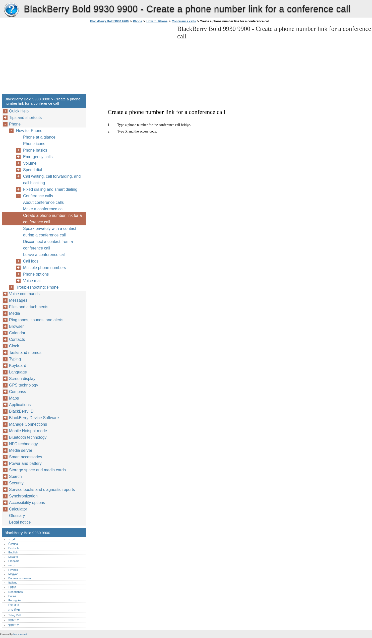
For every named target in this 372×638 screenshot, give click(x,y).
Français (13, 560)
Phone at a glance (39, 137)
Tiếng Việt (14, 615)
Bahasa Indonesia (19, 578)
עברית (11, 565)
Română (13, 604)
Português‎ (14, 600)
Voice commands (24, 294)
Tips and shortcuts (25, 117)
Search (15, 476)
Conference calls (184, 21)
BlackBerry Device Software (34, 418)
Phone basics (35, 150)
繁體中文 (13, 624)
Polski (12, 596)
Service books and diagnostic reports (42, 489)
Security (16, 483)
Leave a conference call (44, 254)
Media (14, 313)
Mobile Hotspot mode (28, 431)
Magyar (13, 574)
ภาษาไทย (14, 609)
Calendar (17, 333)
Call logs (30, 261)
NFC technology (23, 444)
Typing (15, 359)
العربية (12, 539)
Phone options (36, 274)
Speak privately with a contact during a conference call (49, 231)
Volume (29, 163)
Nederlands (15, 591)
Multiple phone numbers (44, 268)
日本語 (12, 587)
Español (13, 556)
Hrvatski (13, 569)
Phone (137, 21)
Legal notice (20, 522)
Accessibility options (27, 502)
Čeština (13, 543)
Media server (20, 450)
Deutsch (13, 548)
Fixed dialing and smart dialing (50, 189)
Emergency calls (37, 157)
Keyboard (17, 365)
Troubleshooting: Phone (37, 287)
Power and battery (25, 463)
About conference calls (43, 202)
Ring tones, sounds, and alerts (36, 320)
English (13, 552)
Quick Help (19, 111)
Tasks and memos (25, 352)
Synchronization (23, 496)
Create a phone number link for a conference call (52, 218)
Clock (14, 346)
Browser (16, 326)
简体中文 (13, 619)
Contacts (17, 339)
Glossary (17, 516)
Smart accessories (25, 457)
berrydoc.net (20, 634)
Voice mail (32, 281)
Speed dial (32, 170)
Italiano (12, 582)
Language (18, 372)
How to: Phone (156, 21)
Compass (17, 392)
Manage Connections (28, 424)
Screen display (22, 378)
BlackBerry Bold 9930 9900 (11, 10)
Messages (18, 300)
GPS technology (23, 385)
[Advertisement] (131, 60)
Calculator (18, 509)
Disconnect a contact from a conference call (48, 244)
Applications (20, 405)
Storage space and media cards (37, 470)
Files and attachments (28, 307)
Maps (14, 398)
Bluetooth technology (27, 437)
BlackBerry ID (21, 411)
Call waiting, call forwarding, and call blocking (52, 179)
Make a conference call (44, 209)
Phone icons (34, 144)
